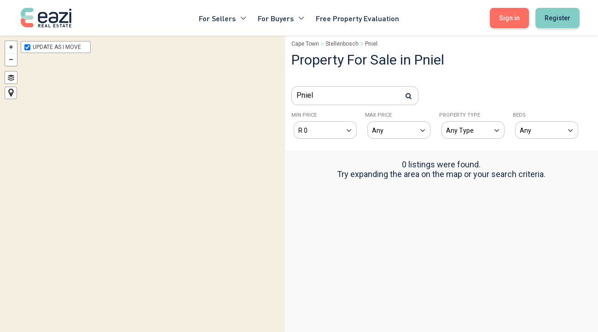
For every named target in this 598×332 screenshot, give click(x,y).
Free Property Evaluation (357, 17)
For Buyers (281, 17)
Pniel (371, 44)
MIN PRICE (304, 115)
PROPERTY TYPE (459, 115)
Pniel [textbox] (304, 95)
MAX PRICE (378, 115)
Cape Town (305, 44)
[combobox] (354, 95)
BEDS (519, 115)
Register (557, 18)
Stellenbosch (342, 44)
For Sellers (223, 17)
